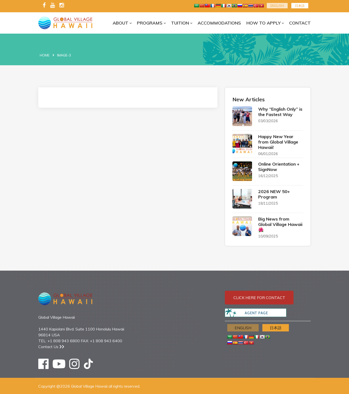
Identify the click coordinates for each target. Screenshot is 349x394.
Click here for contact (259, 297)
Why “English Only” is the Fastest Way (280, 111)
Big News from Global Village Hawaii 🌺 (280, 224)
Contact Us (51, 346)
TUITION (180, 23)
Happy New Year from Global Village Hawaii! (278, 142)
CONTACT (300, 23)
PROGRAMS (149, 23)
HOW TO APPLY (263, 23)
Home (45, 55)
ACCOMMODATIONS (219, 23)
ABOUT (120, 23)
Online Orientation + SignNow (278, 166)
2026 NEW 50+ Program (274, 194)
